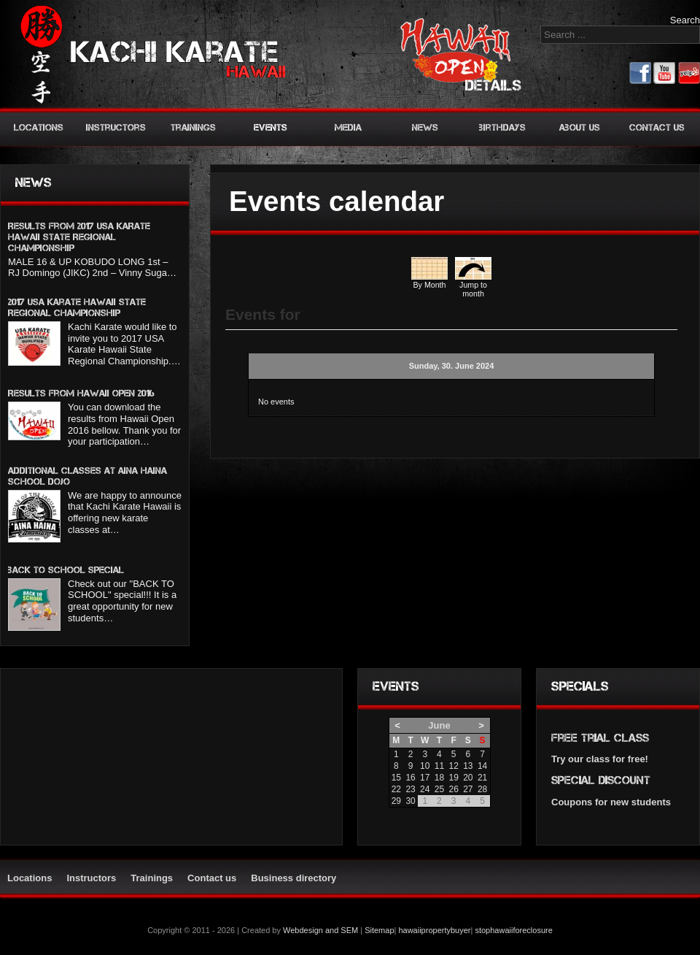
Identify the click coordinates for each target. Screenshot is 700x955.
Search (685, 20)
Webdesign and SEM (320, 930)
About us (579, 127)
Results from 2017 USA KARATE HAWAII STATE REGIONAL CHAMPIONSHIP (79, 236)
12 (453, 766)
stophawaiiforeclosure (513, 930)
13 (467, 766)
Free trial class (600, 738)
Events (270, 127)
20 (467, 777)
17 (424, 777)
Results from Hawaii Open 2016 (81, 393)
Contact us (657, 127)
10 (424, 766)
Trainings (193, 127)
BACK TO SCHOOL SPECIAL (66, 569)
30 (410, 801)
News (425, 127)
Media (348, 127)
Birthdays (502, 127)
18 (439, 777)
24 (424, 789)
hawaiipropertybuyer (434, 930)
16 (410, 777)
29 (396, 801)
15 (396, 777)
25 (439, 789)
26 (453, 789)
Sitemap (379, 930)
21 (482, 777)
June (439, 725)
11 (439, 766)
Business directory (293, 877)
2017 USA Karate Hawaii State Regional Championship (77, 307)
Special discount (600, 780)
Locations (38, 127)
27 (467, 789)
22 (396, 789)
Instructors (116, 127)
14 (482, 766)
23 (410, 789)
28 (482, 789)
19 (453, 777)
